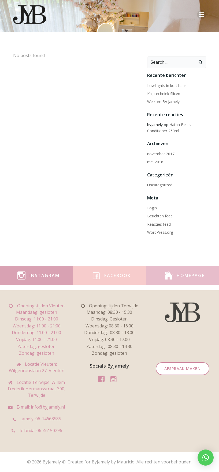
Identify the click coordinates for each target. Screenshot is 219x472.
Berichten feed (160, 215)
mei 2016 (155, 161)
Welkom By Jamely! (163, 101)
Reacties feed (159, 224)
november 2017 (161, 153)
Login (152, 207)
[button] (206, 458)
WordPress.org (160, 232)
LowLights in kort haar (166, 85)
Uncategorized (159, 184)
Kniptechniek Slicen (163, 93)
